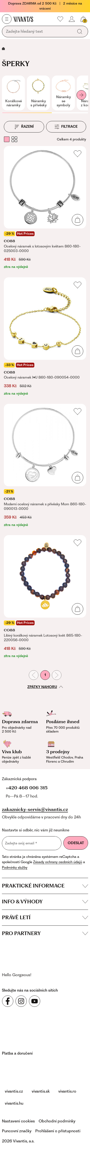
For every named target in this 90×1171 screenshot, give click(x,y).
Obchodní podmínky (57, 1121)
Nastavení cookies (18, 1121)
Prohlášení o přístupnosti (57, 1130)
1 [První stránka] (45, 675)
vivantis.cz (14, 1091)
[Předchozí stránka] (33, 675)
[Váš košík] (83, 19)
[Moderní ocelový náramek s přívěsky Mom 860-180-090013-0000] (45, 465)
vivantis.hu (14, 1103)
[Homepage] (23, 19)
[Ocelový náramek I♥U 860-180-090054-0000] (45, 336)
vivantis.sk (41, 1091)
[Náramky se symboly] (63, 93)
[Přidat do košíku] (77, 220)
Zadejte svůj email (21, 843)
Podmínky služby (14, 867)
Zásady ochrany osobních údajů (57, 862)
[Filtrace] (66, 127)
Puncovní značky (16, 1130)
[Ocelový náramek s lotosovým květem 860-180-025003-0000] (45, 208)
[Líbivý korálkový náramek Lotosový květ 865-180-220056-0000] (45, 597)
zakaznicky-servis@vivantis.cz (35, 809)
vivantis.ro (67, 1091)
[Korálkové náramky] (13, 93)
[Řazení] (24, 127)
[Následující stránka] (56, 675)
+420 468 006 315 (27, 788)
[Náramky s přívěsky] (38, 93)
